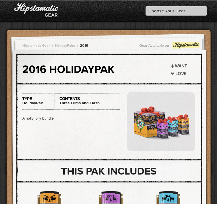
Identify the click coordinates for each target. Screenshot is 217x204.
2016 (84, 45)
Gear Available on (169, 47)
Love (180, 73)
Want (181, 66)
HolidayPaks (65, 45)
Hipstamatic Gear (36, 45)
